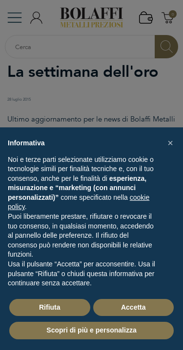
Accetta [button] (133, 307)
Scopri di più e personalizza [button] (91, 330)
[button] (170, 143)
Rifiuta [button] (50, 307)
